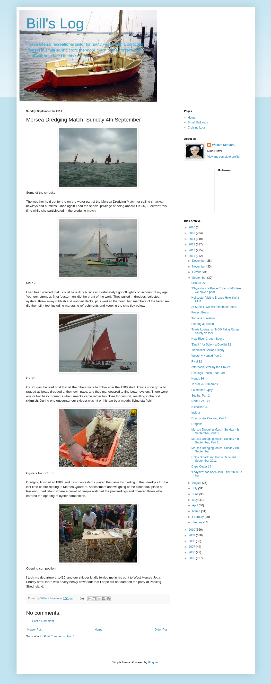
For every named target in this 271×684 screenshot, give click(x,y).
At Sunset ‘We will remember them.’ (214, 307)
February (198, 517)
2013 (192, 244)
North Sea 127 (200, 401)
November (199, 266)
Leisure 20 (198, 283)
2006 (192, 552)
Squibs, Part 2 (200, 395)
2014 (192, 239)
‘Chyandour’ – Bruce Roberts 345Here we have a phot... (216, 290)
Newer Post (35, 629)
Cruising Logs (197, 127)
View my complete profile (223, 156)
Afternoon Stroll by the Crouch (210, 367)
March (196, 511)
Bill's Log (55, 23)
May (195, 500)
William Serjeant (223, 145)
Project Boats (200, 312)
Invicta (195, 412)
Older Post (161, 629)
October (197, 272)
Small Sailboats (198, 122)
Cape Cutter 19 (201, 466)
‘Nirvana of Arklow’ (203, 318)
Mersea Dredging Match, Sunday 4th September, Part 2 (215, 440)
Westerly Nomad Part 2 (206, 355)
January (197, 522)
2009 (192, 535)
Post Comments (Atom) (59, 636)
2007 (192, 546)
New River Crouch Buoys (207, 338)
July (195, 488)
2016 (192, 227)
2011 (192, 256)
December (199, 260)
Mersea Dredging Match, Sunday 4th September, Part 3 (215, 431)
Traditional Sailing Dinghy (207, 350)
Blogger (153, 662)
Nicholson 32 (199, 407)
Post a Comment (43, 621)
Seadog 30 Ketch (202, 324)
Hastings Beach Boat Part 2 (209, 373)
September (199, 277)
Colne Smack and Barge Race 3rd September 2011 (213, 459)
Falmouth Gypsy (201, 390)
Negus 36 (197, 378)
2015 (192, 233)
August (197, 483)
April (195, 505)
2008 (192, 541)
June (195, 494)
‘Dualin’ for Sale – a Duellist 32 (211, 344)
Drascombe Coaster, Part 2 (209, 418)
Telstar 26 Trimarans (204, 384)
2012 (192, 250)
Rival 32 (196, 361)
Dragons (196, 424)
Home (98, 629)
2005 (192, 558)
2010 (192, 529)
